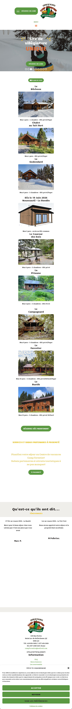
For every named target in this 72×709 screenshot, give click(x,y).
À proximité (36, 472)
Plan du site (36, 80)
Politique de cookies (36, 706)
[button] (68, 668)
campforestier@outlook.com (36, 648)
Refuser (36, 694)
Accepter (36, 688)
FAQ (36, 659)
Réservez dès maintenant (36, 429)
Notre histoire (36, 662)
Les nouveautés (36, 664)
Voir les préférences (36, 701)
